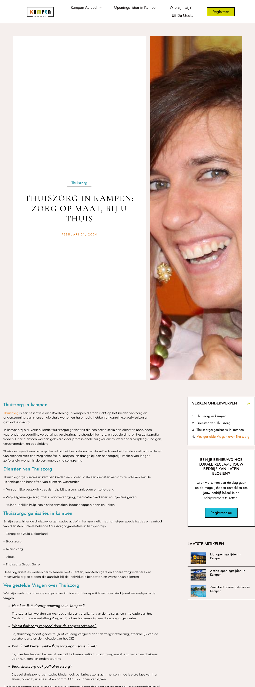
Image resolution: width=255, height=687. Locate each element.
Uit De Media (182, 15)
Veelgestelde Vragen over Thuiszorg (223, 436)
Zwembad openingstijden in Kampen (230, 589)
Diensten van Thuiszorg (213, 422)
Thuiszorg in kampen (211, 416)
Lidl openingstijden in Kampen (225, 556)
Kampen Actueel (86, 7)
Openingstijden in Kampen (136, 7)
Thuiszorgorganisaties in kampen (220, 429)
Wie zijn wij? (181, 7)
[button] (249, 403)
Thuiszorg (79, 183)
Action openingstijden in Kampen (227, 572)
